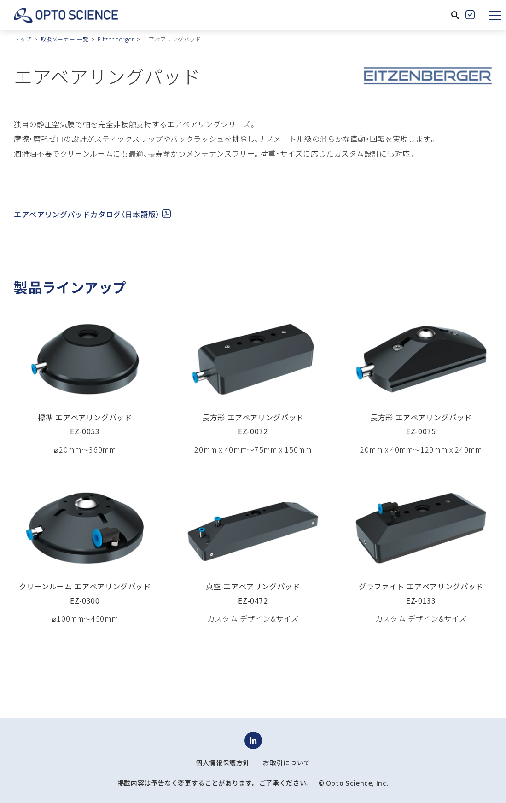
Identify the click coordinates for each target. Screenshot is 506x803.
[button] (495, 14)
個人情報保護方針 (223, 762)
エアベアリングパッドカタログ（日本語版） (92, 214)
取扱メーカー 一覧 (65, 39)
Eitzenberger (116, 39)
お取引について (286, 762)
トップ (22, 39)
